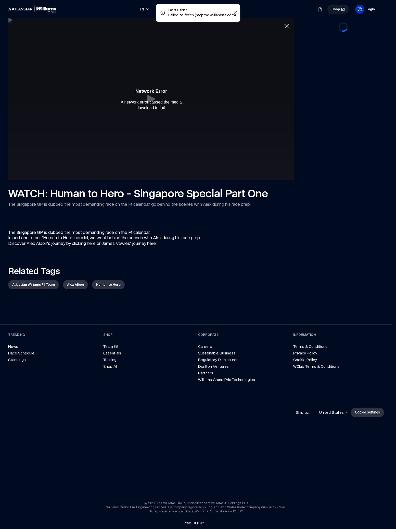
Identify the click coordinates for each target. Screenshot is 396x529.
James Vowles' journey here (128, 243)
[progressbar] (343, 27)
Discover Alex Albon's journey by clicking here (52, 243)
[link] (33, 9)
